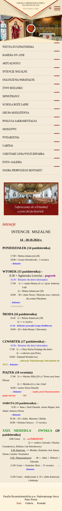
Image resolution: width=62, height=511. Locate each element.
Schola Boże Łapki (15, 104)
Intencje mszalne (14, 71)
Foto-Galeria (12, 162)
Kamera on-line (13, 55)
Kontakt (41, 503)
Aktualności (11, 63)
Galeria (29, 503)
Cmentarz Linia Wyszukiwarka (23, 153)
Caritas (7, 145)
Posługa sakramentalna (19, 121)
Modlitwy (9, 129)
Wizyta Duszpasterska (18, 46)
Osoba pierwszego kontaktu (22, 170)
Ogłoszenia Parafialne (18, 79)
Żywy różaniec (12, 88)
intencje (9, 224)
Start (18, 503)
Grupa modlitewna (15, 112)
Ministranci (10, 96)
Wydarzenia (10, 137)
